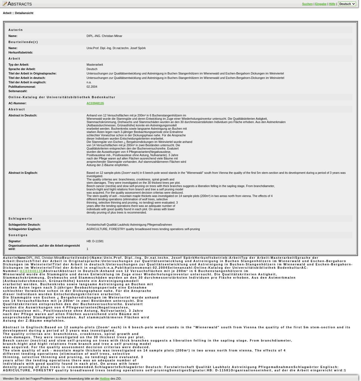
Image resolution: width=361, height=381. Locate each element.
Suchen (307, 4)
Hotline (105, 378)
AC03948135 (95, 103)
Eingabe (321, 4)
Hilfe (332, 4)
